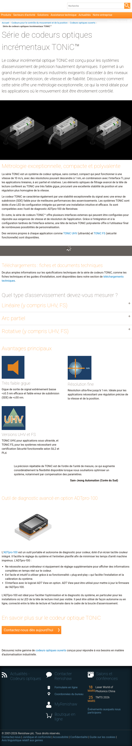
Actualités (85, 15)
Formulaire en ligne (63, 687)
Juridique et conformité (37, 737)
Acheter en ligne (11, 21)
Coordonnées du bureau (65, 694)
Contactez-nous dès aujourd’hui (28, 630)
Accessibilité (60, 737)
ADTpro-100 (11, 552)
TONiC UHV (70, 233)
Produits (6, 15)
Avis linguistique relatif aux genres (22, 740)
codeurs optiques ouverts (50, 650)
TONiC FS (99, 233)
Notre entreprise (102, 15)
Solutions (43, 15)
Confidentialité (79, 737)
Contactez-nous (116, 21)
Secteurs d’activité (24, 15)
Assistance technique (64, 15)
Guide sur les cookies (103, 737)
